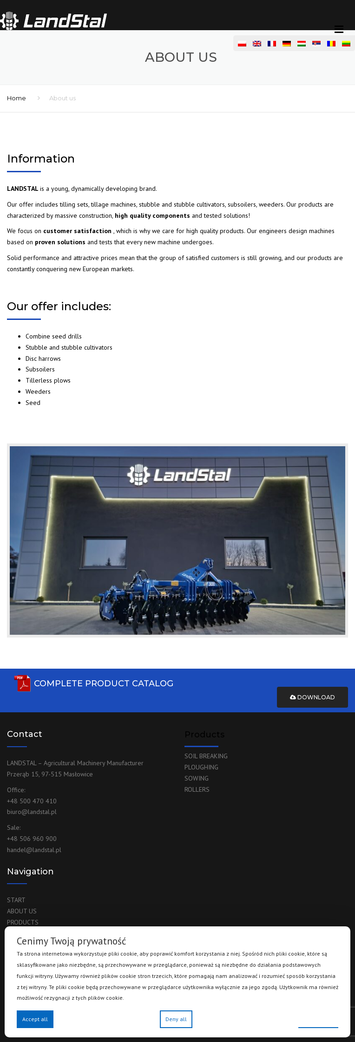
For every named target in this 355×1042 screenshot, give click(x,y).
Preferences (318, 1018)
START (16, 900)
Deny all (176, 1019)
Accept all (35, 1019)
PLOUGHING (201, 767)
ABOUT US (22, 911)
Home (16, 98)
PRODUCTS (23, 922)
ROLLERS (197, 789)
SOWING (196, 778)
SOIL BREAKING (206, 756)
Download (312, 697)
